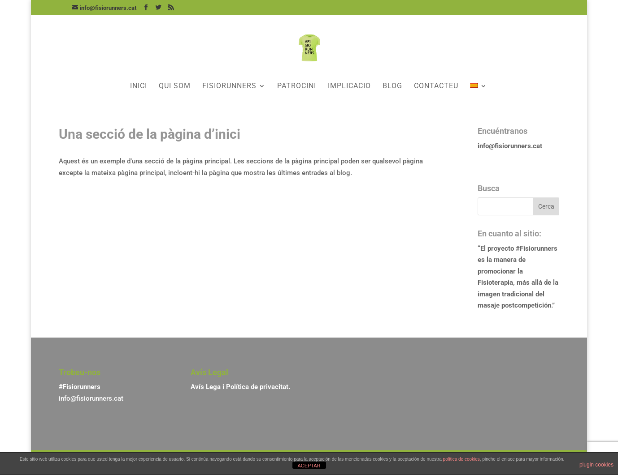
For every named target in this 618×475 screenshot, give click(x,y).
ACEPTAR (308, 465)
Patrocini (296, 86)
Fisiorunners (229, 86)
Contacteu (436, 86)
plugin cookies (596, 465)
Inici (138, 86)
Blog (392, 86)
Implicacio (349, 86)
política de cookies (461, 459)
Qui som (175, 86)
